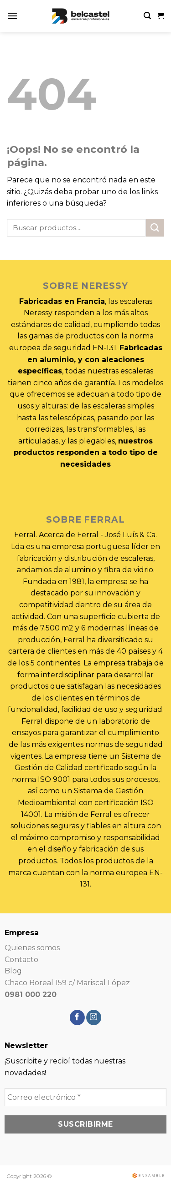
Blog (13, 971)
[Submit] (155, 228)
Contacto (21, 959)
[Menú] (12, 16)
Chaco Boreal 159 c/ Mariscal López (67, 982)
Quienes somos (32, 947)
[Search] (147, 16)
